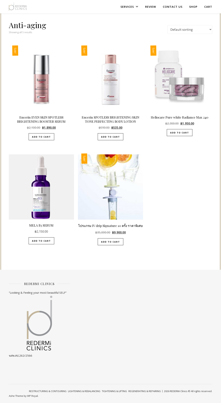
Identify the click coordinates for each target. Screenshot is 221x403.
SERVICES (127, 6)
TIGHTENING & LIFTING (114, 391)
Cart (208, 6)
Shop (193, 6)
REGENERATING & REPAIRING (144, 391)
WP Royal (32, 396)
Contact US (172, 6)
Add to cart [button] (41, 136)
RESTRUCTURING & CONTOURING (47, 391)
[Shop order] (190, 29)
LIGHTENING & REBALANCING (84, 391)
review (150, 6)
